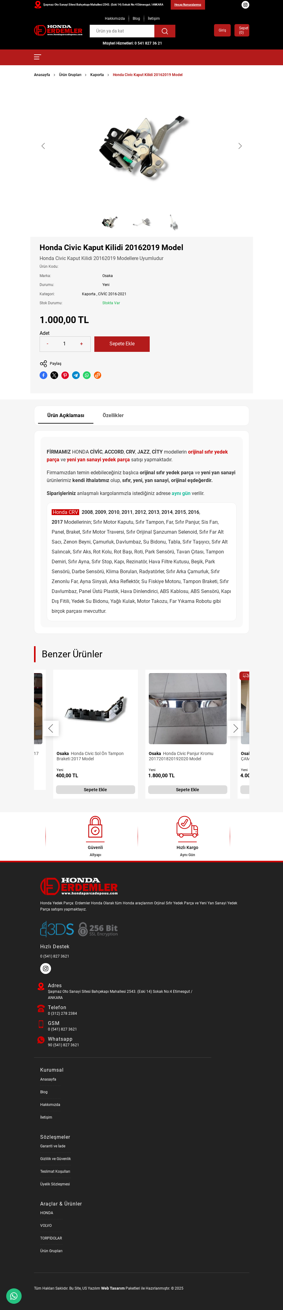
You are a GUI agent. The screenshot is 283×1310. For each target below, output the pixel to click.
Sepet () (242, 30)
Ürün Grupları (70, 75)
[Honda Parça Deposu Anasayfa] (58, 30)
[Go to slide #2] (142, 222)
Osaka (107, 276)
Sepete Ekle (122, 344)
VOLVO (46, 1225)
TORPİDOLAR (51, 1238)
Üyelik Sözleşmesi (55, 1184)
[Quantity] (64, 344)
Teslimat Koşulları (55, 1171)
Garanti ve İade (52, 1146)
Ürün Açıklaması (65, 415)
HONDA (46, 1213)
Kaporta (97, 75)
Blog (136, 18)
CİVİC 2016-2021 (112, 294)
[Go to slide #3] (174, 222)
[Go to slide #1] (109, 222)
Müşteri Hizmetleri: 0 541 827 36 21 (132, 43)
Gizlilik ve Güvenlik (55, 1159)
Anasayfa (42, 75)
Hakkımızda (115, 18)
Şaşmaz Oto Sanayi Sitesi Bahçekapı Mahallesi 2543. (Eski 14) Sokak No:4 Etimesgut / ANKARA (103, 4)
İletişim (154, 18)
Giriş (222, 30)
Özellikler (113, 415)
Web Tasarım (113, 1288)
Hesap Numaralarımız (187, 4)
